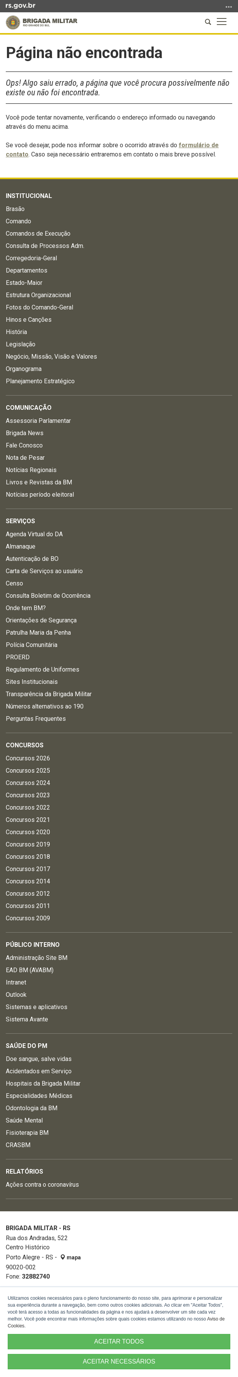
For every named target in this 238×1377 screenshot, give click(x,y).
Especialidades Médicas (39, 1095)
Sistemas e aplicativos (36, 1007)
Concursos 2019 (28, 844)
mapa (70, 1257)
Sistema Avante (27, 1019)
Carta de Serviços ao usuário (44, 571)
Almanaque (20, 546)
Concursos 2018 (28, 856)
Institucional (29, 196)
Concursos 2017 (28, 869)
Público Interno (33, 944)
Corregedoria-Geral (31, 258)
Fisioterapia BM (27, 1132)
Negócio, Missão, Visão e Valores (51, 356)
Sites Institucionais (32, 681)
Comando (18, 221)
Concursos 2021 (28, 819)
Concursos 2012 (28, 893)
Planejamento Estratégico (40, 381)
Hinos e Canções (29, 319)
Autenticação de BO (32, 558)
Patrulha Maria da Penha (38, 632)
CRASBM (18, 1145)
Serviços (20, 521)
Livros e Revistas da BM (39, 482)
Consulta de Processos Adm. (45, 245)
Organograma (24, 369)
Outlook (16, 994)
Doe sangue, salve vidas (39, 1059)
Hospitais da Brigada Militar (43, 1083)
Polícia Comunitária (31, 645)
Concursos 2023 (28, 795)
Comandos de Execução (38, 233)
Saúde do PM (26, 1045)
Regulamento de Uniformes (42, 669)
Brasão (15, 209)
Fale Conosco (24, 445)
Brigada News (25, 433)
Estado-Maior (24, 282)
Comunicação (29, 407)
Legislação (20, 344)
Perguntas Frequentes (36, 718)
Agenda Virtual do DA (34, 534)
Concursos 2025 (28, 770)
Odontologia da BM (31, 1108)
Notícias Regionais (31, 470)
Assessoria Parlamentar (38, 420)
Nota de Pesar (25, 457)
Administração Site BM (36, 957)
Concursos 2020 (28, 832)
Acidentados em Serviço (39, 1071)
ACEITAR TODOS (119, 1341)
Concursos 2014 (28, 881)
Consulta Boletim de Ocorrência (48, 595)
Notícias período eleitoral (40, 494)
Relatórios (24, 1171)
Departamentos (26, 270)
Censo (14, 583)
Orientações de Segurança (41, 620)
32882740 (36, 1276)
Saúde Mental (24, 1120)
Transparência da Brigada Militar (49, 694)
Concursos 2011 (28, 906)
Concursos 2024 (28, 783)
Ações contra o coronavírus (42, 1184)
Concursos (25, 745)
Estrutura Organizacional (38, 295)
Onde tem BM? (26, 608)
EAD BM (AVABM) (30, 970)
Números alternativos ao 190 (45, 706)
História (16, 332)
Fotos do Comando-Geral (39, 307)
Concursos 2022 (28, 807)
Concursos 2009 (28, 918)
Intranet (16, 982)
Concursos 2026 (28, 758)
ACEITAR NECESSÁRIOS (119, 1361)
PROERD (18, 657)
